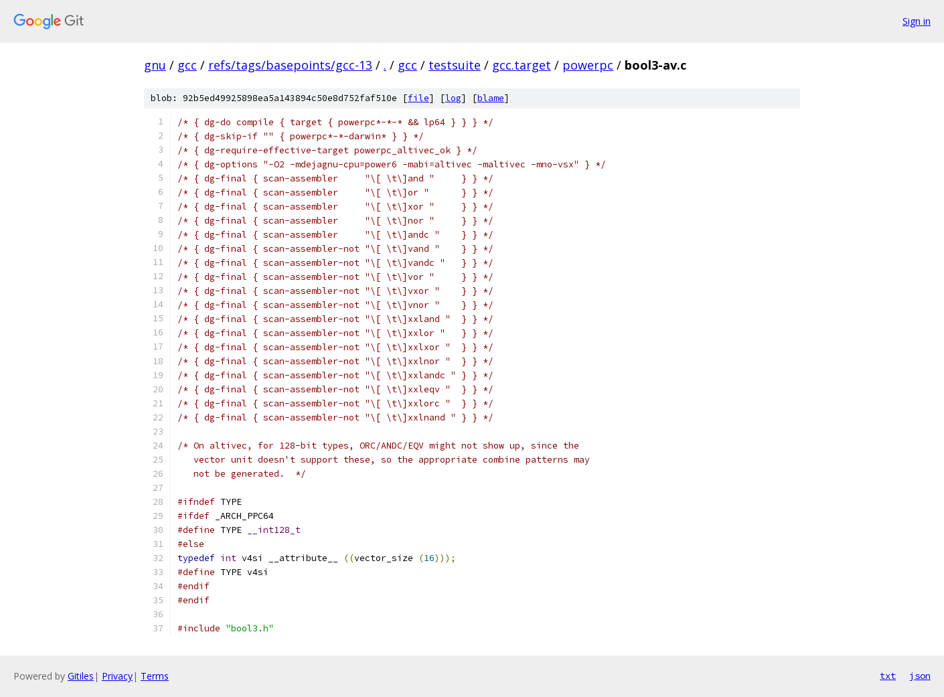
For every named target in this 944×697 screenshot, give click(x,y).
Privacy (117, 676)
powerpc (587, 65)
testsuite (454, 65)
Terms (155, 676)
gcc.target (521, 65)
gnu (155, 65)
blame (490, 98)
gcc (187, 65)
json (920, 676)
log (453, 98)
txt (888, 676)
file (418, 98)
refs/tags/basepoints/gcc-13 (290, 65)
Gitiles (81, 676)
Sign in (916, 21)
